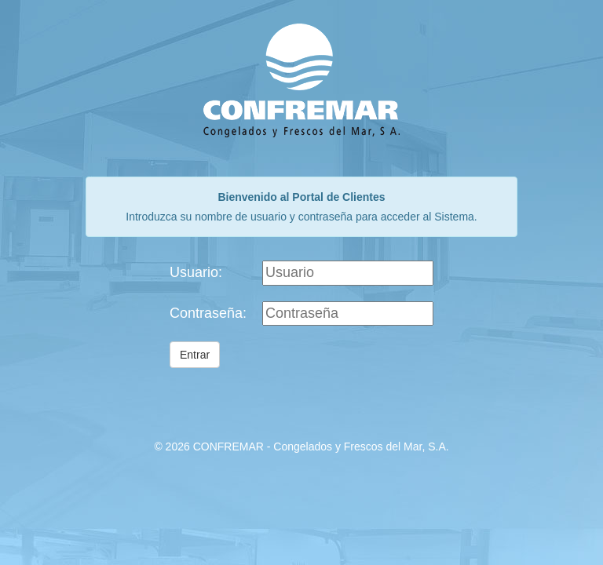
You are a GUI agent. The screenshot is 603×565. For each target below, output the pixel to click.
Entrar (195, 354)
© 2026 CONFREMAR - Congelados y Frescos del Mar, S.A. (301, 446)
